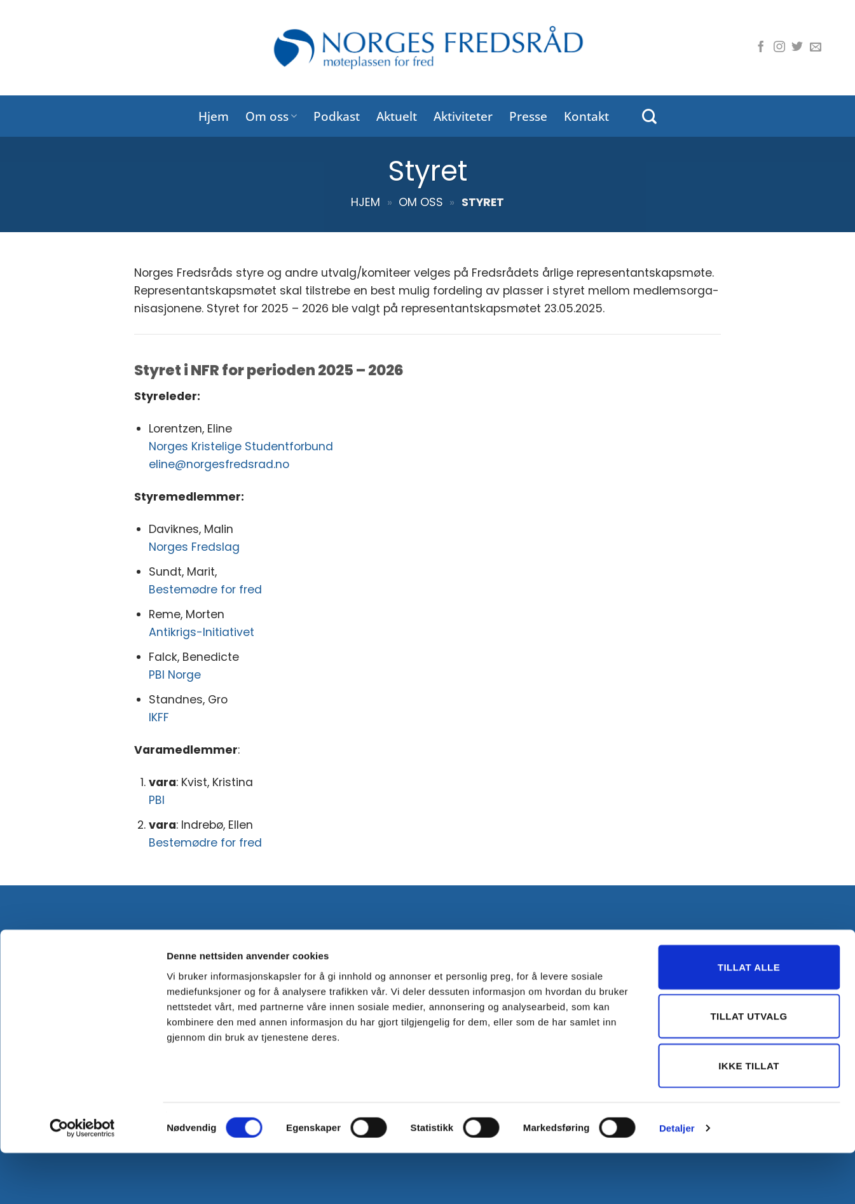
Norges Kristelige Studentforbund (241, 446)
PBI (157, 800)
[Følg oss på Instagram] (779, 47)
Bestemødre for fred (205, 589)
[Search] (649, 116)
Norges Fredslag (194, 547)
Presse (528, 116)
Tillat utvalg (748, 1067)
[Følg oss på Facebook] (761, 47)
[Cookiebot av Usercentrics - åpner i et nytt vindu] (82, 1179)
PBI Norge (175, 674)
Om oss (271, 116)
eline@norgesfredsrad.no (219, 464)
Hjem (213, 116)
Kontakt (586, 116)
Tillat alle (749, 1018)
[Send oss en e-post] (815, 47)
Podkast (336, 116)
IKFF (159, 717)
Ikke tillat (748, 1116)
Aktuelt (396, 116)
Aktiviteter (463, 116)
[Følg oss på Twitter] (797, 47)
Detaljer (677, 1178)
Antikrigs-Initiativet (201, 632)
